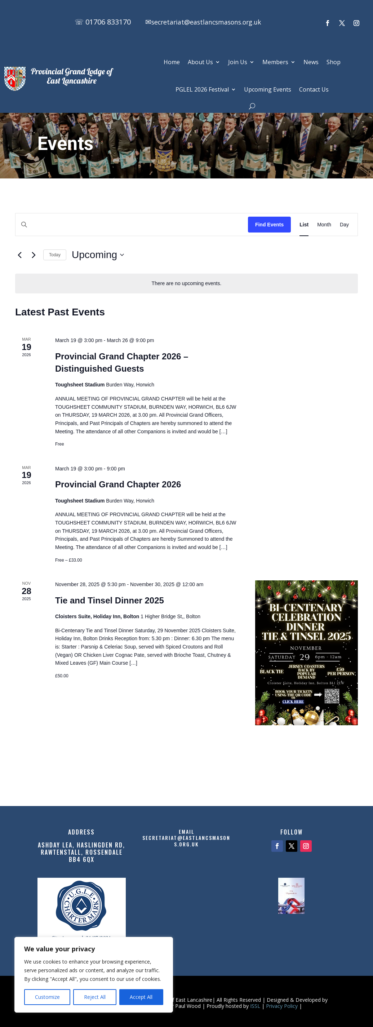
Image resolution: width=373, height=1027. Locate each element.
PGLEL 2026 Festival (202, 89)
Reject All (95, 996)
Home (172, 62)
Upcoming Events (267, 89)
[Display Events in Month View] (324, 224)
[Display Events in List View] (303, 224)
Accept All (141, 996)
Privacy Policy (282, 1005)
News (311, 62)
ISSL (255, 1005)
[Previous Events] (19, 255)
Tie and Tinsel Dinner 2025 (109, 600)
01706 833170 (108, 22)
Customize (47, 996)
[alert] (186, 283)
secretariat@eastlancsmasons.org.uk (214, 22)
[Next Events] (33, 255)
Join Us (237, 62)
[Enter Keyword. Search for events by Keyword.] (131, 224)
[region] (93, 975)
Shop (334, 62)
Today (55, 254)
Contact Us (314, 89)
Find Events (269, 224)
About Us (200, 62)
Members (275, 62)
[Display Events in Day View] (344, 224)
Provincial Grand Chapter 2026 (118, 484)
